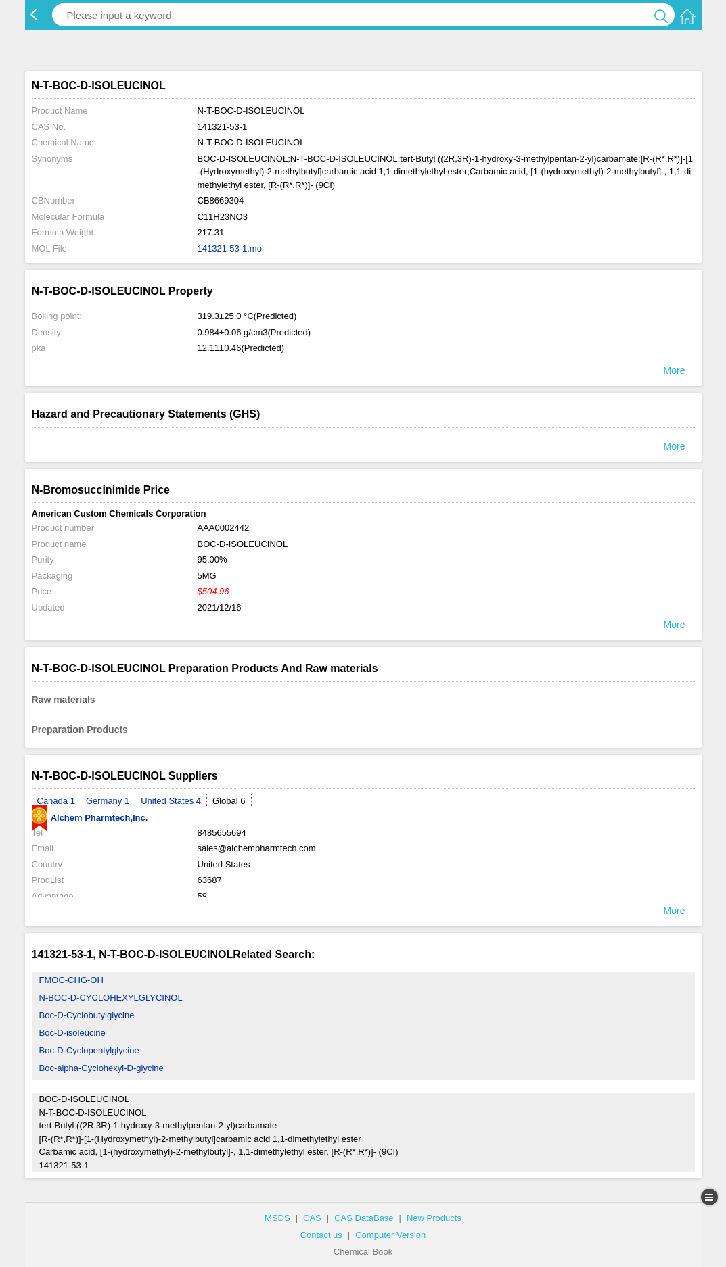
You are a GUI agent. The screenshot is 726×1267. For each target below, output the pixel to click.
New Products (434, 1218)
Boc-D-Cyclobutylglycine (87, 1015)
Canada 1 (56, 801)
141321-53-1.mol (231, 248)
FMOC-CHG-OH (71, 980)
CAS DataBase (363, 1218)
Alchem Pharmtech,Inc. (90, 818)
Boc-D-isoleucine (72, 1033)
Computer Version (390, 1235)
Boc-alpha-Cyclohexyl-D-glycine (101, 1068)
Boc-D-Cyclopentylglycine (89, 1050)
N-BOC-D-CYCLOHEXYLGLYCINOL (111, 998)
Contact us (321, 1235)
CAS (312, 1218)
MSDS (277, 1218)
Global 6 (228, 801)
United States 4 (171, 801)
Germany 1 (107, 801)
